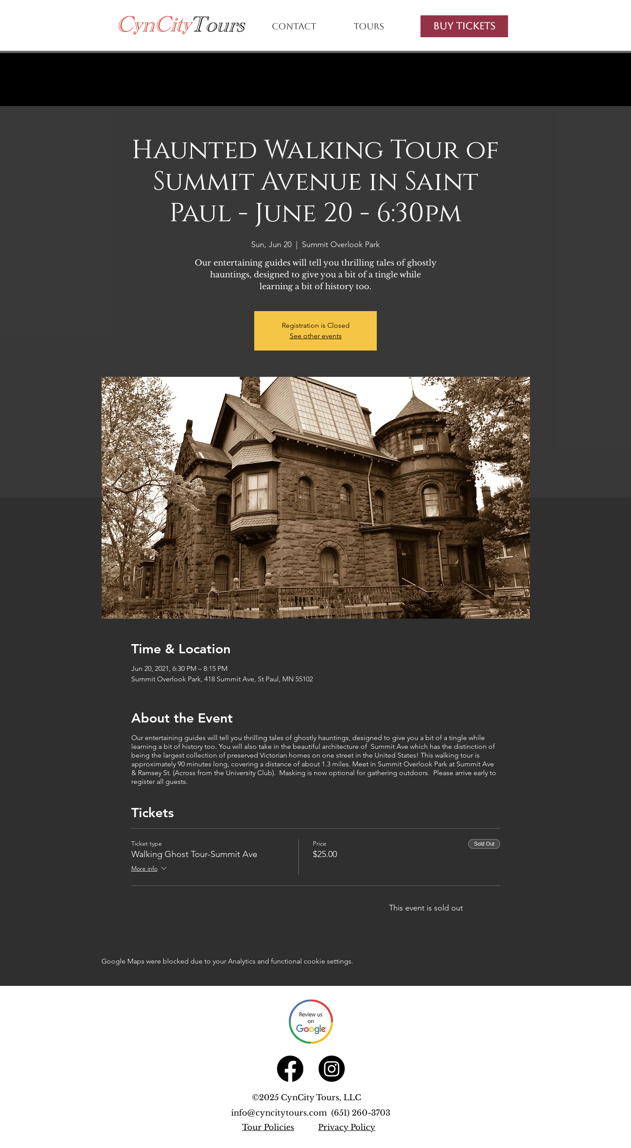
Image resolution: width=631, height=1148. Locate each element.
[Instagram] (332, 1069)
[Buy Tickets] (464, 26)
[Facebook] (290, 1069)
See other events (316, 336)
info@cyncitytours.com (281, 1113)
